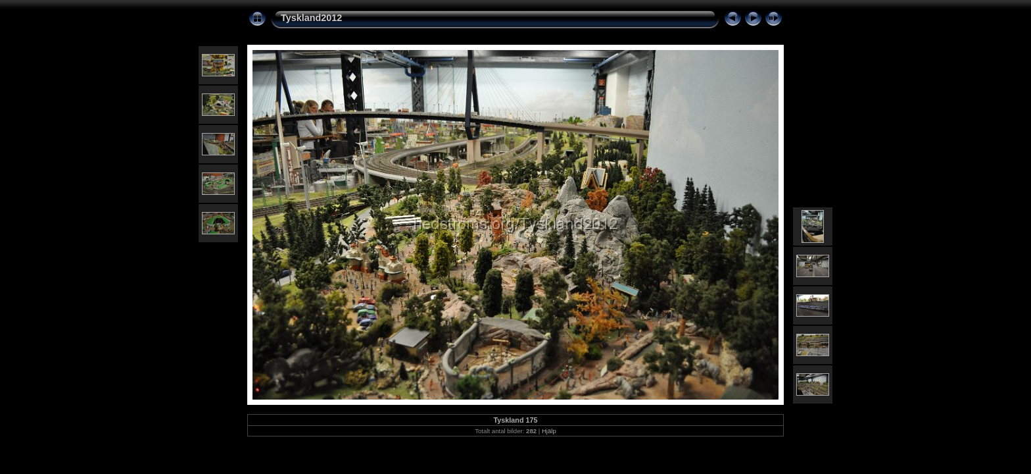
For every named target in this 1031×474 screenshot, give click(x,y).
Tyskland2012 (311, 18)
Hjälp (549, 430)
